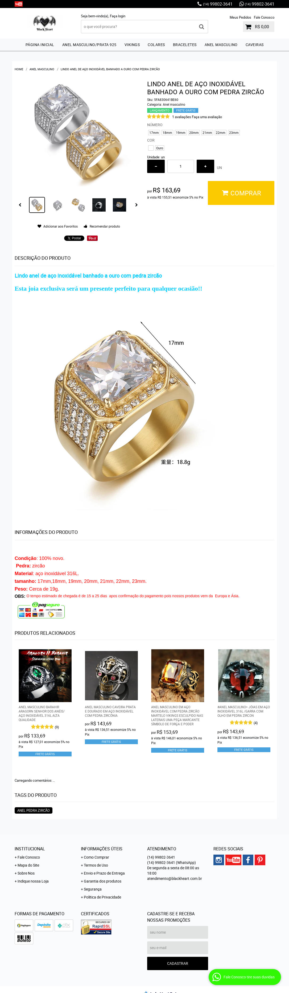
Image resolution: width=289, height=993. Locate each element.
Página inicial (40, 44)
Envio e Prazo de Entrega (104, 873)
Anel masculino (221, 44)
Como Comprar (96, 857)
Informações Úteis (101, 849)
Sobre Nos (26, 873)
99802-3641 (218, 4)
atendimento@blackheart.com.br (174, 878)
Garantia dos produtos (102, 881)
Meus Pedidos (240, 17)
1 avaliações (181, 116)
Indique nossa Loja (33, 881)
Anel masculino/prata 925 (89, 44)
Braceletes (185, 44)
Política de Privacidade (102, 897)
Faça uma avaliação (207, 116)
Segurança (93, 889)
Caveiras (255, 44)
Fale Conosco (264, 17)
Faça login (117, 16)
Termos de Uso (96, 865)
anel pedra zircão (33, 810)
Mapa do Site (28, 865)
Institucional (30, 849)
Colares (156, 44)
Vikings (132, 44)
